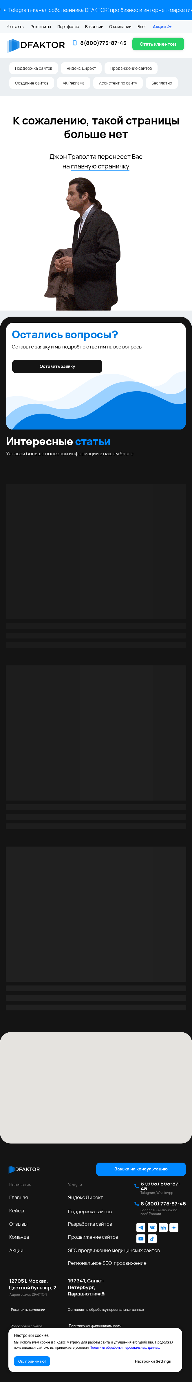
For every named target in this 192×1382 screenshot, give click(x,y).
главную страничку (100, 166)
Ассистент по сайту (118, 83)
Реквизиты (41, 26)
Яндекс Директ (81, 68)
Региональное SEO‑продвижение (107, 1263)
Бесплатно (161, 83)
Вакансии (94, 26)
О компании (120, 26)
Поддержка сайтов (33, 68)
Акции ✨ (162, 26)
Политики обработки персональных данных (124, 1348)
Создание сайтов (31, 83)
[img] (23, 1169)
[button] (158, 44)
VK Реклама (74, 83)
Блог (142, 26)
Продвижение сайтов (131, 68)
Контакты (15, 26)
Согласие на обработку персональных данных (106, 1309)
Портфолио (68, 26)
